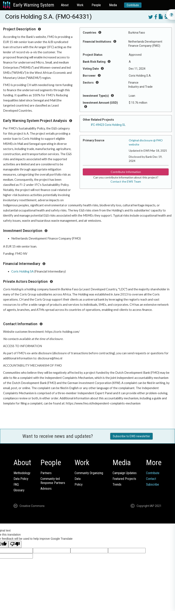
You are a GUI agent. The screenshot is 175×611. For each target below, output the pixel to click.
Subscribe (152, 484)
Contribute (133, 5)
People (96, 5)
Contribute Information (126, 172)
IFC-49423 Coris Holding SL (108, 124)
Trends (117, 484)
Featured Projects (124, 479)
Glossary (19, 490)
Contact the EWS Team (126, 181)
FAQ (16, 484)
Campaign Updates (125, 473)
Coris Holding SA (22, 271)
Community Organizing (89, 473)
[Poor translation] (15, 544)
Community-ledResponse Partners (52, 481)
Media (113, 5)
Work (80, 5)
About (65, 5)
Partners (46, 473)
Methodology (22, 473)
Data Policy (21, 479)
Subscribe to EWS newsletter (131, 436)
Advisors (46, 489)
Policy (79, 484)
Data (78, 479)
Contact (151, 479)
